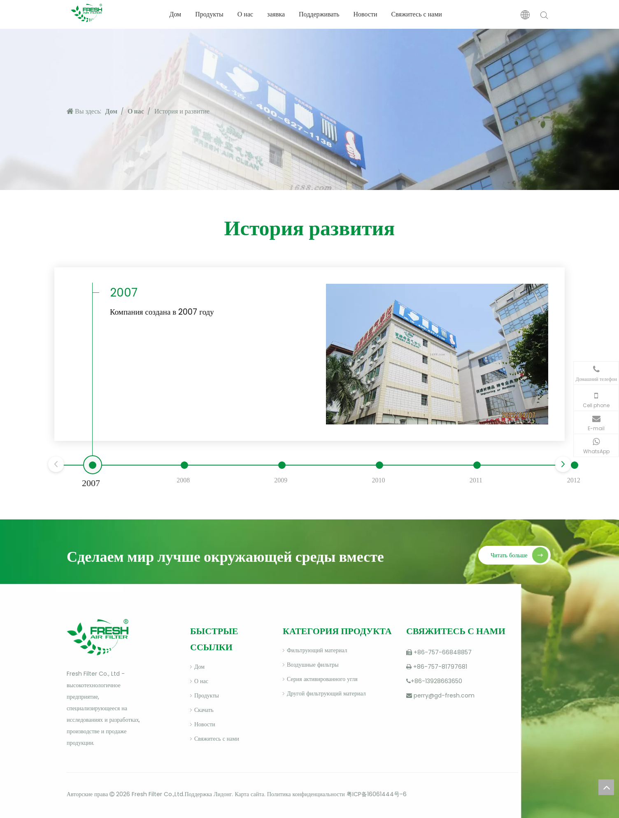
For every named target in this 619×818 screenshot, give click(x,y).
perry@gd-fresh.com (444, 695)
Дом (175, 14)
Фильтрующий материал (317, 650)
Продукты (209, 14)
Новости (365, 14)
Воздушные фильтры (313, 664)
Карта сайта (249, 794)
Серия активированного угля (322, 679)
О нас (245, 14)
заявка (276, 14)
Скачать (204, 710)
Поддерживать (319, 14)
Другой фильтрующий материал (326, 693)
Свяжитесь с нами (416, 14)
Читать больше (509, 555)
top (606, 787)
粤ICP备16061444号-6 (377, 794)
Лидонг (223, 794)
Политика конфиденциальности (306, 794)
